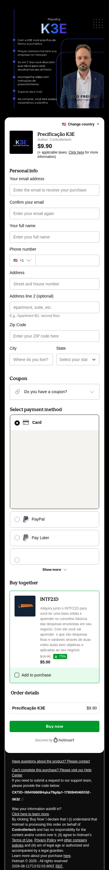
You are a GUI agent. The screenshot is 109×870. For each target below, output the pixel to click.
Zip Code (18, 324)
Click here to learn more (30, 723)
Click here (76, 152)
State (61, 324)
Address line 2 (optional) (31, 296)
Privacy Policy (45, 749)
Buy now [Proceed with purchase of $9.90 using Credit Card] (54, 634)
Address (17, 272)
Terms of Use (22, 749)
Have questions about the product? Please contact (51, 670)
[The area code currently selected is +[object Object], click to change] (22, 260)
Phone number (23, 249)
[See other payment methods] (54, 478)
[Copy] (54, 704)
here (66, 764)
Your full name (22, 225)
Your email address (27, 178)
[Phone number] (67, 260)
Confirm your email (27, 202)
